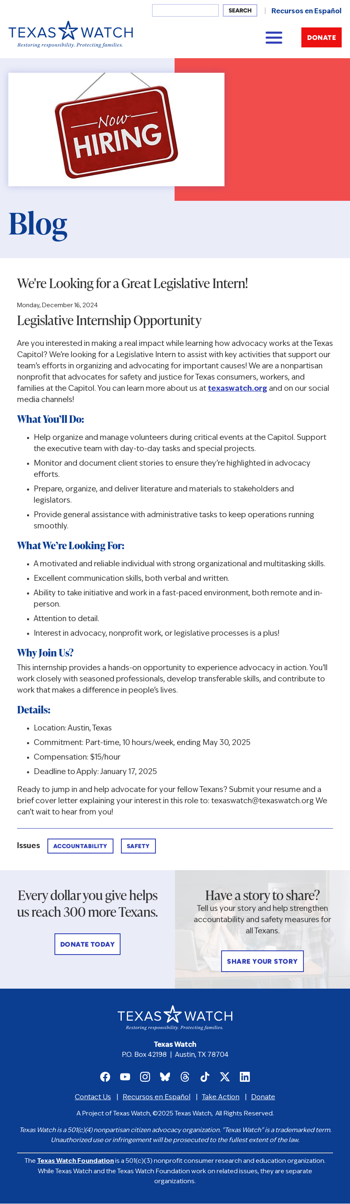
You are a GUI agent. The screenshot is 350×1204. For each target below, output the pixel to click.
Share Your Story (262, 962)
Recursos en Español (306, 11)
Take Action (220, 1097)
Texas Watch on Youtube (125, 1077)
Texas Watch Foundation (75, 1161)
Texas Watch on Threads (185, 1077)
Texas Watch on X (225, 1077)
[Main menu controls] (274, 37)
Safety (138, 847)
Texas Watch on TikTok (205, 1077)
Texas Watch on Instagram (145, 1077)
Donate (321, 38)
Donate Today (87, 945)
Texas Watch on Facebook (105, 1077)
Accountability (80, 847)
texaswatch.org (237, 389)
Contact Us (93, 1097)
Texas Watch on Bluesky (165, 1077)
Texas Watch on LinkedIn (245, 1077)
